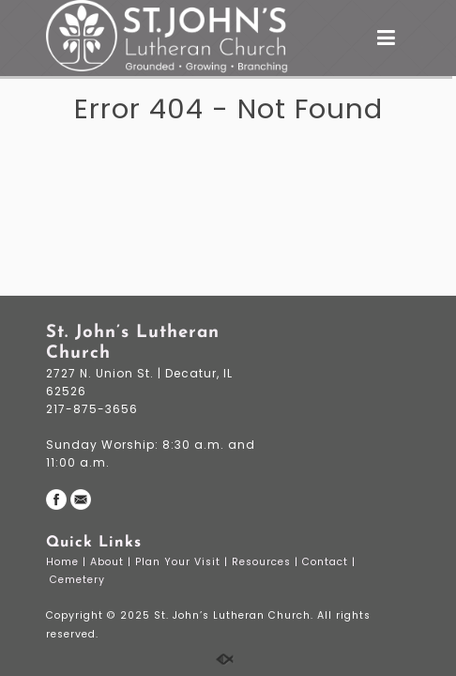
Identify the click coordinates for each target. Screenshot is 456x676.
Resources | (267, 562)
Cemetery (79, 580)
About (109, 562)
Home (64, 562)
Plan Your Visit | (183, 562)
